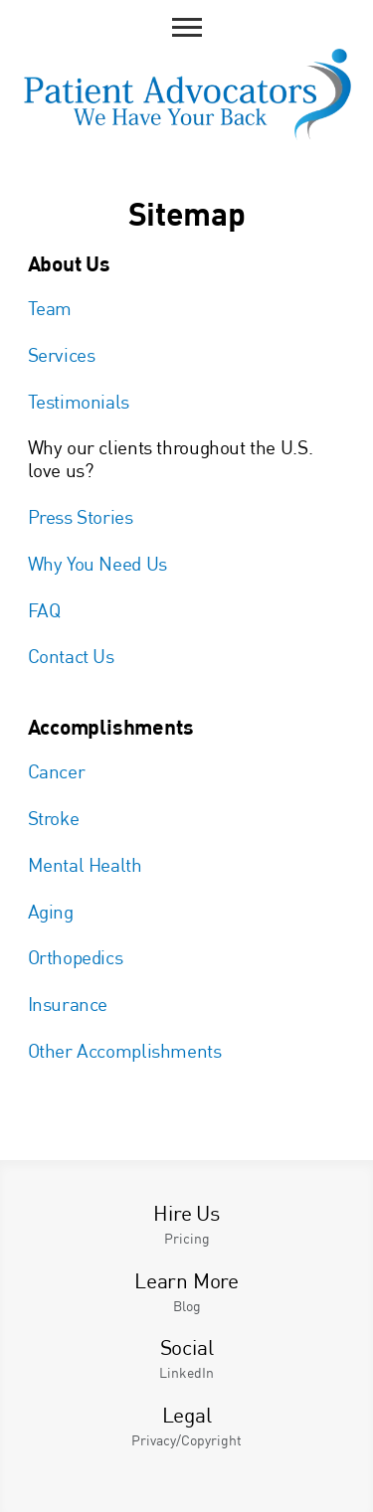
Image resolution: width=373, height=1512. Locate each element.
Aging (51, 911)
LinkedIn (186, 1372)
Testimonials (78, 401)
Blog (187, 1305)
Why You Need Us (97, 563)
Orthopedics (75, 956)
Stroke (54, 817)
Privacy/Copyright (186, 1439)
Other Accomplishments (125, 1050)
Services (61, 354)
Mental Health (85, 864)
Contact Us (71, 655)
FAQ (44, 609)
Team (50, 307)
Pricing (187, 1238)
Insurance (68, 1003)
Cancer (57, 770)
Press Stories (80, 516)
